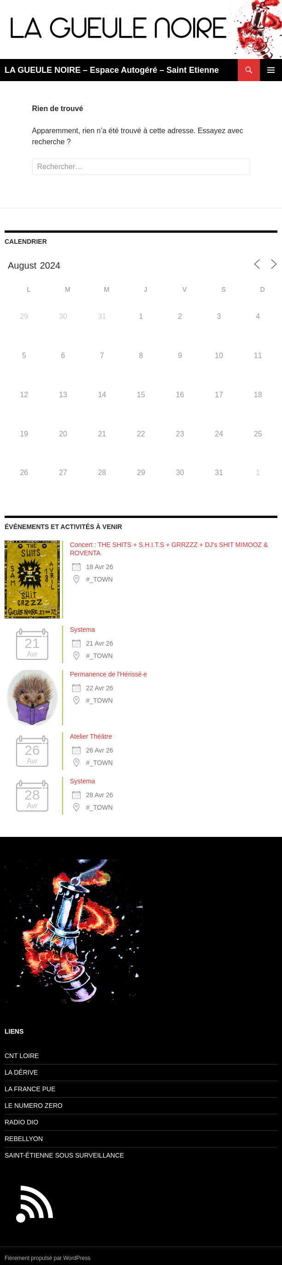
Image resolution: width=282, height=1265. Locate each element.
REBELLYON (24, 1138)
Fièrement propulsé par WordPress (48, 1258)
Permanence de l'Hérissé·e (108, 674)
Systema (82, 629)
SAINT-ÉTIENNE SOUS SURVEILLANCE (64, 1155)
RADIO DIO (21, 1122)
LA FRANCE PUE (30, 1089)
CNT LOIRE (22, 1055)
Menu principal (271, 70)
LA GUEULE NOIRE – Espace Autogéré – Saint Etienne (112, 70)
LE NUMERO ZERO (34, 1105)
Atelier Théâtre (91, 736)
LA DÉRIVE (21, 1072)
